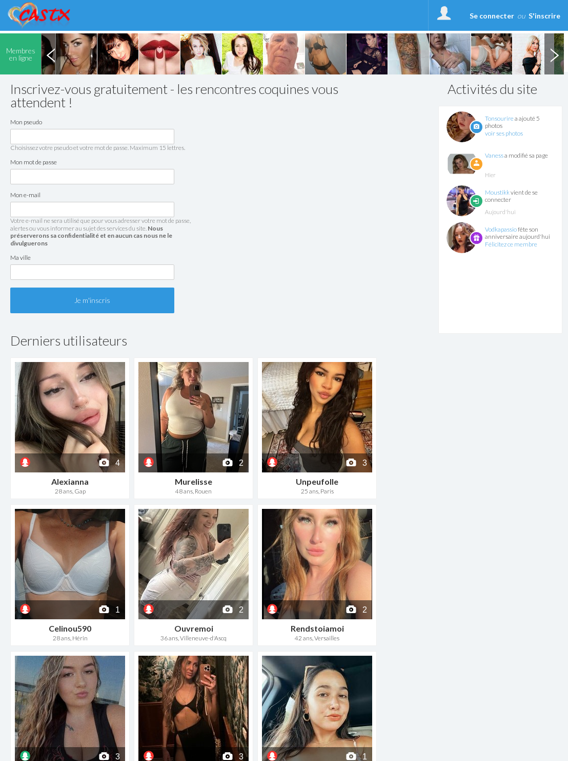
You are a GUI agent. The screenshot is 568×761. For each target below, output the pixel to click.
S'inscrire (544, 15)
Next (554, 53)
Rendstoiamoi (317, 628)
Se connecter (492, 15)
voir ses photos (504, 133)
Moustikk (497, 192)
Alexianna (70, 481)
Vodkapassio (501, 229)
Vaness (494, 155)
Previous (50, 53)
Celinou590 (70, 628)
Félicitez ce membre (511, 244)
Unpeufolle (317, 481)
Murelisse (193, 481)
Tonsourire (499, 118)
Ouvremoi (193, 628)
